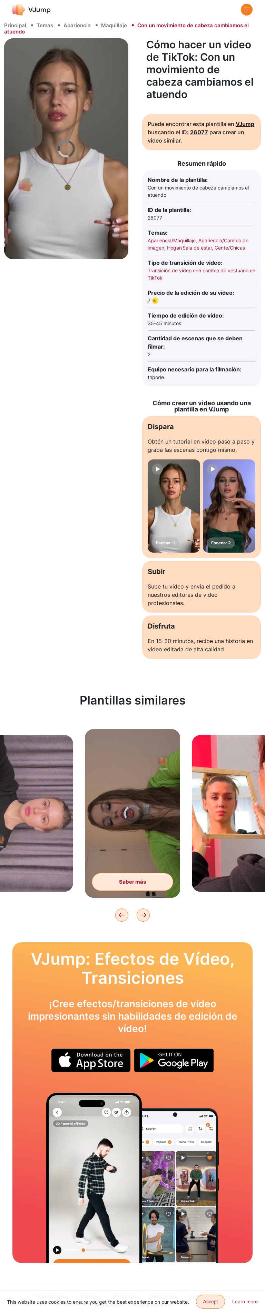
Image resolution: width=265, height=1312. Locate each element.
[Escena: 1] (174, 506)
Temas (45, 25)
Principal (15, 25)
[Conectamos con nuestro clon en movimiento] (94, 1178)
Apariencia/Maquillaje (172, 240)
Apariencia (77, 25)
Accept (210, 1301)
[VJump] (31, 9)
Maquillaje (114, 25)
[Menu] (247, 10)
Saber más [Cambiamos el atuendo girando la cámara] (132, 889)
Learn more (245, 1301)
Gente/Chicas (230, 248)
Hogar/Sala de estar (189, 248)
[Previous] (121, 915)
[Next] (143, 915)
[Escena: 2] (229, 506)
